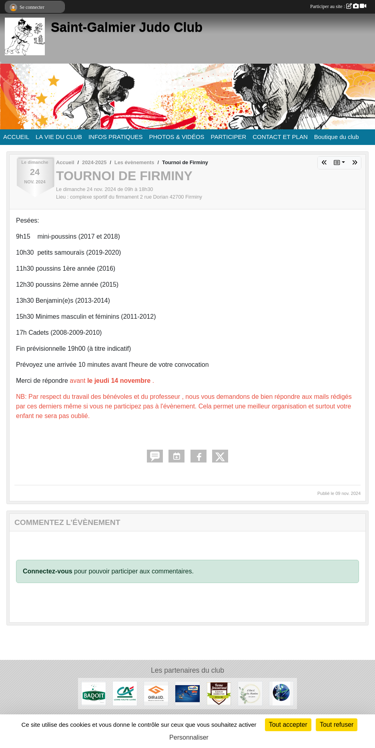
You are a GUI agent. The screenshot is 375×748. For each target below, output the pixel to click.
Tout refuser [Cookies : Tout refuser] (336, 724)
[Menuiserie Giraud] (156, 693)
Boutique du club (336, 136)
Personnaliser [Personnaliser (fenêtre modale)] (189, 737)
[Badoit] (93, 693)
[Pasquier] (187, 693)
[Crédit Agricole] (124, 693)
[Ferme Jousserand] (219, 693)
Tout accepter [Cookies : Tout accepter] (288, 724)
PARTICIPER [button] (229, 136)
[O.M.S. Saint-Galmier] (281, 693)
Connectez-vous (47, 571)
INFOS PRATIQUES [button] (115, 136)
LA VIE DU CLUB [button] (59, 136)
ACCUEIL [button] (16, 136)
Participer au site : (338, 6)
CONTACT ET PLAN (280, 136)
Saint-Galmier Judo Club (127, 27)
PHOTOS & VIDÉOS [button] (177, 136)
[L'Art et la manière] (250, 693)
